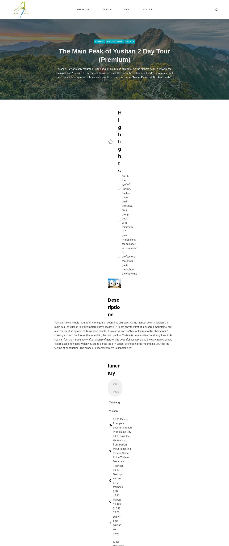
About (127, 9)
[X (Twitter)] (191, 459)
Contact (147, 9)
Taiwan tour (83, 9)
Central (99, 41)
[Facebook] (183, 459)
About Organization (126, 485)
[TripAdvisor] (215, 459)
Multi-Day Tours (115, 41)
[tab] (107, 300)
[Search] (216, 10)
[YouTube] (207, 459)
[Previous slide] (59, 179)
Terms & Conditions (126, 498)
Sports (130, 41)
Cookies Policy (123, 494)
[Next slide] (169, 179)
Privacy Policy (122, 489)
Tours (107, 10)
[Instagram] (199, 459)
